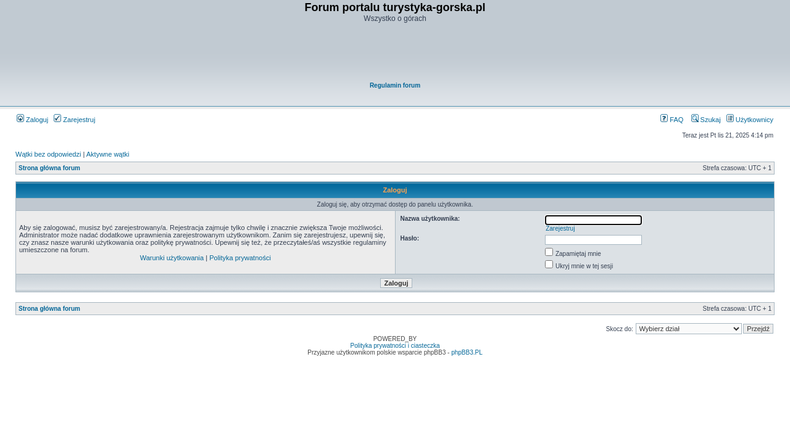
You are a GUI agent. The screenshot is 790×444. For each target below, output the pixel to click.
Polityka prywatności (240, 257)
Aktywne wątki (108, 154)
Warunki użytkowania (172, 257)
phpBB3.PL (467, 352)
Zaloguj (32, 119)
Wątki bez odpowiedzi (48, 154)
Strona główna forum (49, 168)
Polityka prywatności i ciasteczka (394, 345)
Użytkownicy (749, 119)
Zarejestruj (74, 119)
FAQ (671, 119)
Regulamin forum (395, 85)
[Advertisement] (395, 53)
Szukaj (706, 119)
